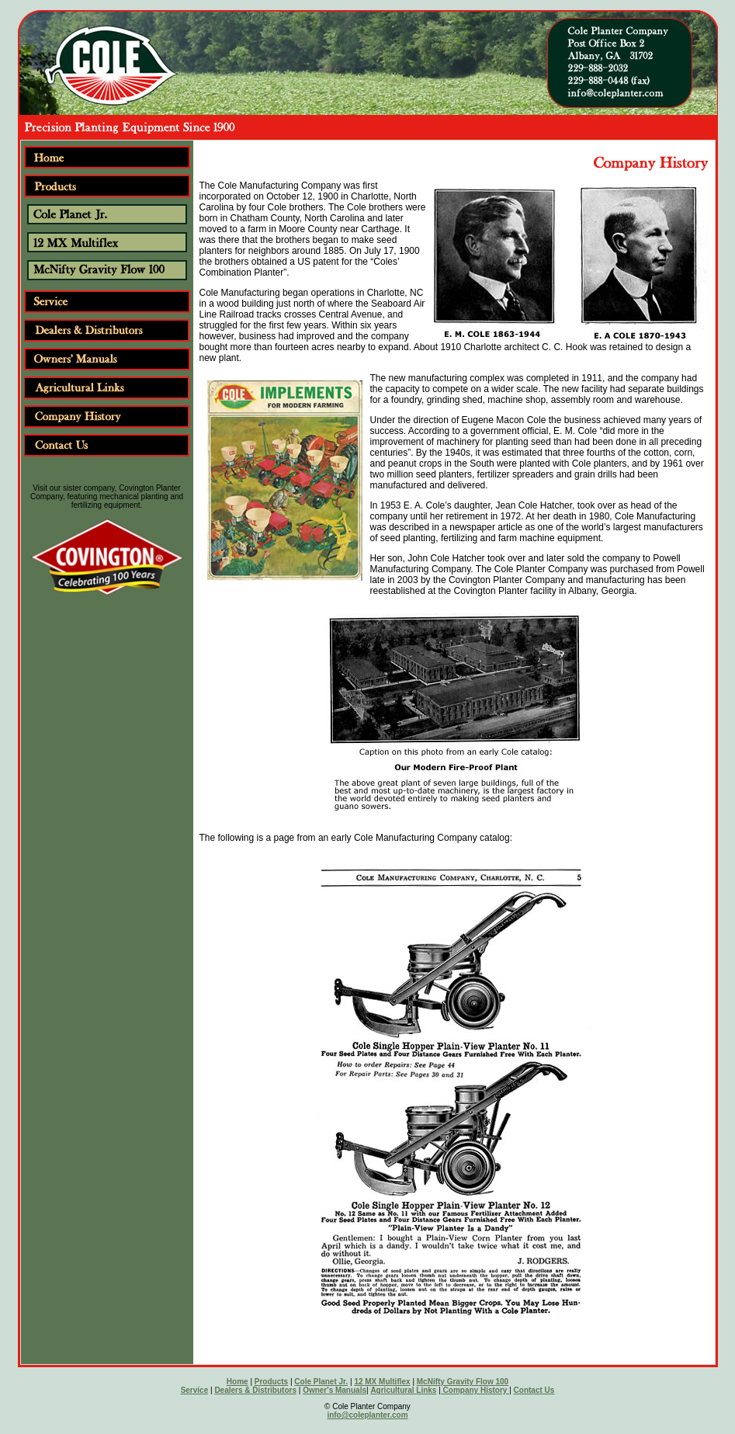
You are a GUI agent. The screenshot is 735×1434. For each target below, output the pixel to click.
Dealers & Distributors (255, 1390)
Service (195, 1390)
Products (271, 1381)
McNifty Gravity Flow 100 (462, 1381)
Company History (475, 1390)
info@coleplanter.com (367, 1415)
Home (237, 1381)
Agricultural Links (403, 1390)
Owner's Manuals (334, 1390)
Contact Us (534, 1390)
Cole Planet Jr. (321, 1381)
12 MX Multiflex (382, 1381)
